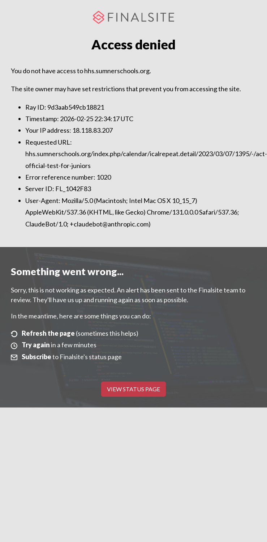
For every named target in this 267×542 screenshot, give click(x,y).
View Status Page (133, 388)
